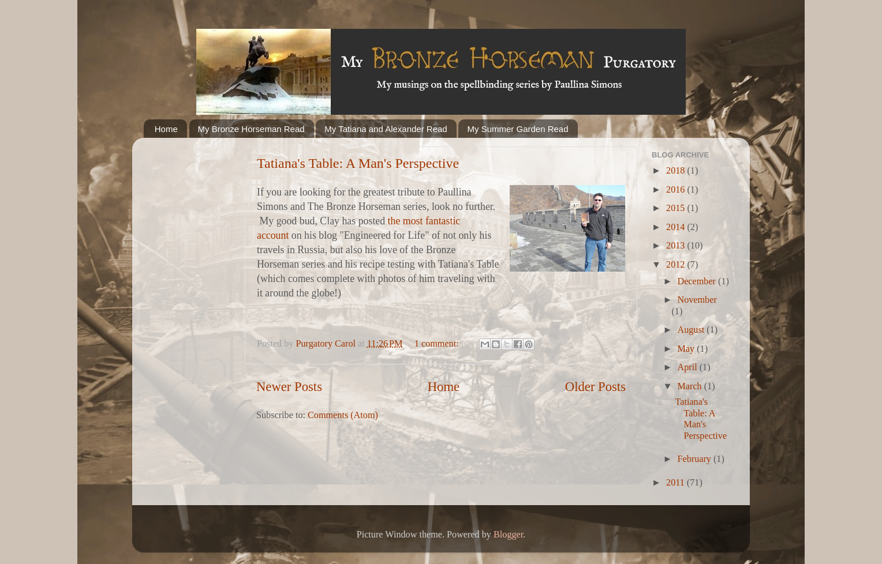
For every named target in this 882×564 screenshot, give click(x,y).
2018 (676, 171)
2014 (676, 227)
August (692, 330)
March (690, 386)
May (687, 349)
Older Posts (595, 386)
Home (166, 129)
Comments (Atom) (343, 415)
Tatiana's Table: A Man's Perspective (358, 163)
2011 (676, 482)
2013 (676, 245)
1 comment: (437, 344)
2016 (676, 190)
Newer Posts (289, 386)
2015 (676, 208)
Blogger (508, 534)
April (688, 367)
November (696, 300)
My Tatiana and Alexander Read (385, 129)
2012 (676, 265)
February (695, 459)
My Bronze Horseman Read (251, 129)
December (697, 281)
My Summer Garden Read (517, 129)
